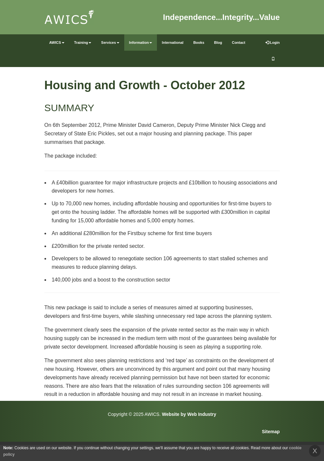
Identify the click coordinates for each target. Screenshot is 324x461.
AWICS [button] (56, 42)
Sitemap (271, 431)
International (172, 42)
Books (198, 42)
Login (272, 42)
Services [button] (110, 42)
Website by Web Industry (189, 414)
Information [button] (140, 42)
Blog (218, 42)
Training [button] (83, 42)
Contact (238, 42)
